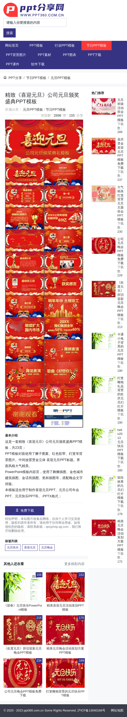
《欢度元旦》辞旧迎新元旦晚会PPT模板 (120, 298)
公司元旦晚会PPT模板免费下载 (120, 251)
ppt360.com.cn (34, 710)
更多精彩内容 (74, 564)
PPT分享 (15, 78)
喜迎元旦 (30, 547)
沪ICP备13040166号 (91, 710)
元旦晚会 (47, 547)
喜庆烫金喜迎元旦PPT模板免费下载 (120, 154)
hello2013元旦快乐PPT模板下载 (120, 444)
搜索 (9, 33)
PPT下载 (94, 55)
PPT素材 (44, 55)
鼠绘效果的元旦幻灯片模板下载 (120, 490)
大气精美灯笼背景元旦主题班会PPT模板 (120, 203)
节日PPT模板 (97, 45)
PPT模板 (36, 45)
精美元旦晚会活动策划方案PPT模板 (120, 535)
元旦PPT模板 (33, 109)
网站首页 (12, 45)
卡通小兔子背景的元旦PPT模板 (120, 346)
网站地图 (117, 710)
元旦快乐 (13, 547)
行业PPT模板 (65, 45)
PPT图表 (69, 55)
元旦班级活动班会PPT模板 (120, 110)
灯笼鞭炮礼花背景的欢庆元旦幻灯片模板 (120, 394)
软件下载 (38, 64)
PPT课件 (12, 64)
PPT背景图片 (16, 55)
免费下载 (24, 510)
